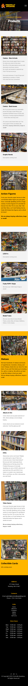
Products (14, 610)
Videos (14, 614)
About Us (14, 608)
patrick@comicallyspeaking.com (16, 596)
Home (14, 607)
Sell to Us (14, 615)
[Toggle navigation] (26, 5)
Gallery (14, 612)
